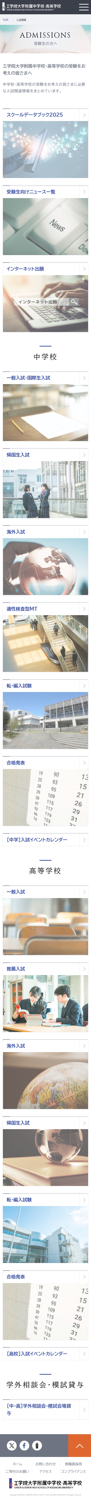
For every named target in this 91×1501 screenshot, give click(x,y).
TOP (5, 20)
